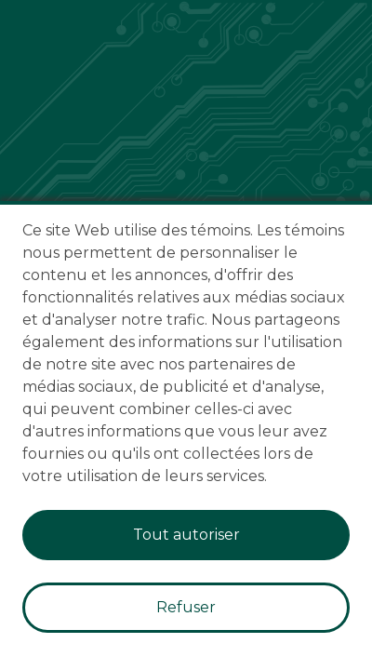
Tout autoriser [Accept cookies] (186, 534)
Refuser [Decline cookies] (186, 607)
